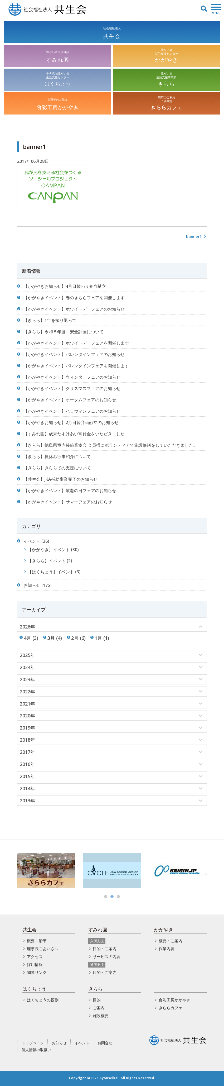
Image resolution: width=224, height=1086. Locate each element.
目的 (97, 999)
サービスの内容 (106, 956)
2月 (75, 638)
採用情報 (35, 964)
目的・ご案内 (104, 948)
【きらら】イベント (47, 561)
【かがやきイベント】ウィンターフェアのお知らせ (71, 377)
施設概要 (101, 1015)
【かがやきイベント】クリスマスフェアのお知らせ (71, 388)
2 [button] (112, 896)
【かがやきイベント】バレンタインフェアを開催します (76, 366)
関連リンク (37, 972)
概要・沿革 (37, 940)
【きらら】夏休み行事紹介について (57, 456)
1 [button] (105, 896)
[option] (46, 870)
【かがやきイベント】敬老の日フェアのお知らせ (69, 490)
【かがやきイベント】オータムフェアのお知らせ (69, 400)
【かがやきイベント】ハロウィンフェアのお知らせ (71, 411)
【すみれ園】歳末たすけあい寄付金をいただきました (74, 434)
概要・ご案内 (170, 940)
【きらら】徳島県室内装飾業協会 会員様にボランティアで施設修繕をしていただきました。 (110, 445)
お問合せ (105, 1042)
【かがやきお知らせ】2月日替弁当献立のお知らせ (71, 422)
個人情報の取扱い (36, 1049)
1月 (98, 638)
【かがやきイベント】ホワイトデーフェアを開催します (76, 343)
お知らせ (31, 585)
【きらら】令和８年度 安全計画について (63, 332)
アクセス (35, 956)
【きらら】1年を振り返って (49, 320)
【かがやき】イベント (49, 549)
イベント (31, 541)
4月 (27, 638)
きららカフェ (170, 1007)
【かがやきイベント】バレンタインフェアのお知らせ (74, 354)
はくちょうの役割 (43, 999)
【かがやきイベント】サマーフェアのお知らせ (67, 502)
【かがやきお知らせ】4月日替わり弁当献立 (64, 286)
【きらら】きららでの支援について (57, 468)
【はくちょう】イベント (51, 572)
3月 (51, 638)
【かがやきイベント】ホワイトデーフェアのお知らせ (74, 309)
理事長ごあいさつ (43, 948)
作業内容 (166, 948)
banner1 (196, 236)
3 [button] (118, 896)
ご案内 (99, 1007)
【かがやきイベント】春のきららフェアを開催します (74, 298)
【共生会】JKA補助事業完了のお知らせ (60, 479)
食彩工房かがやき (174, 999)
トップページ (33, 1042)
